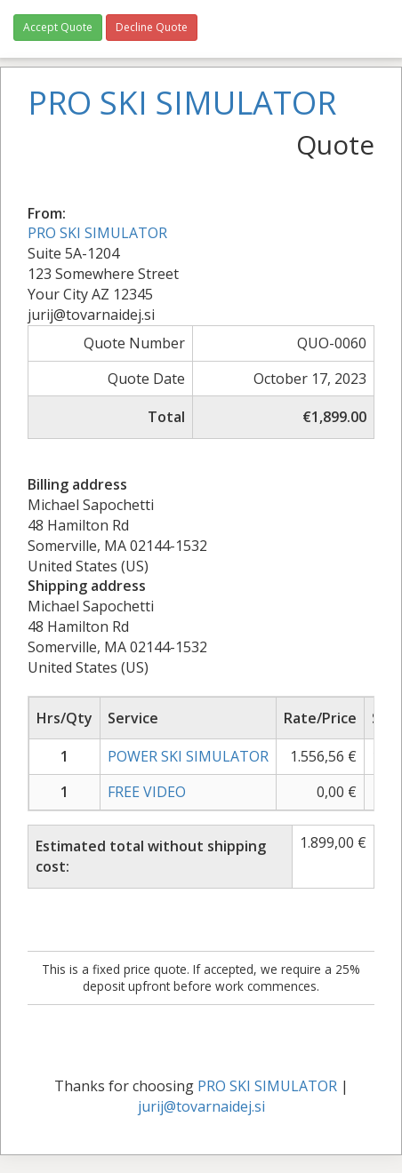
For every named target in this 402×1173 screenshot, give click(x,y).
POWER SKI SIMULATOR (188, 756)
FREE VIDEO (147, 792)
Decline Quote (152, 27)
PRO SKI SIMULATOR (97, 233)
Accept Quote (57, 27)
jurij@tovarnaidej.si (201, 1106)
